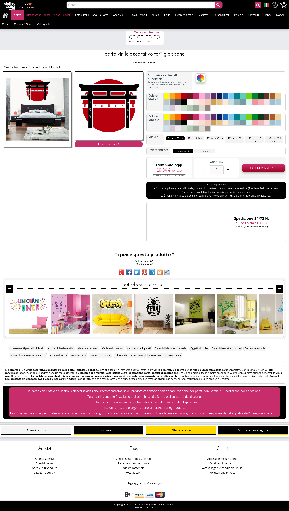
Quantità (216, 162)
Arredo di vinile (58, 355)
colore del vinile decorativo (129, 355)
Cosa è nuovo (36, 430)
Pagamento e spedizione (133, 463)
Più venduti (108, 430)
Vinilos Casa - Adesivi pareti (133, 458)
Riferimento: (139, 62)
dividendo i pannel (100, 355)
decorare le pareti (88, 348)
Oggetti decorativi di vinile (226, 348)
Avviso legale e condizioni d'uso (222, 468)
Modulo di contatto (222, 463)
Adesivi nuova (44, 463)
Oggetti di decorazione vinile (170, 348)
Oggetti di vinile (199, 348)
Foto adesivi (133, 472)
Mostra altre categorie (253, 430)
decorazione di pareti (139, 348)
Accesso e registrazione (222, 458)
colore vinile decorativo (61, 348)
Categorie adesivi (44, 472)
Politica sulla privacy (222, 472)
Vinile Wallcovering (112, 348)
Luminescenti (78, 355)
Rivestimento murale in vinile (165, 355)
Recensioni (26, 5)
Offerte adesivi (181, 430)
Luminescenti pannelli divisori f (27, 348)
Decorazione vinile (255, 348)
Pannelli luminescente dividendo (28, 355)
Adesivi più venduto (44, 468)
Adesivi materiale (133, 468)
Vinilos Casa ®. (166, 504)
